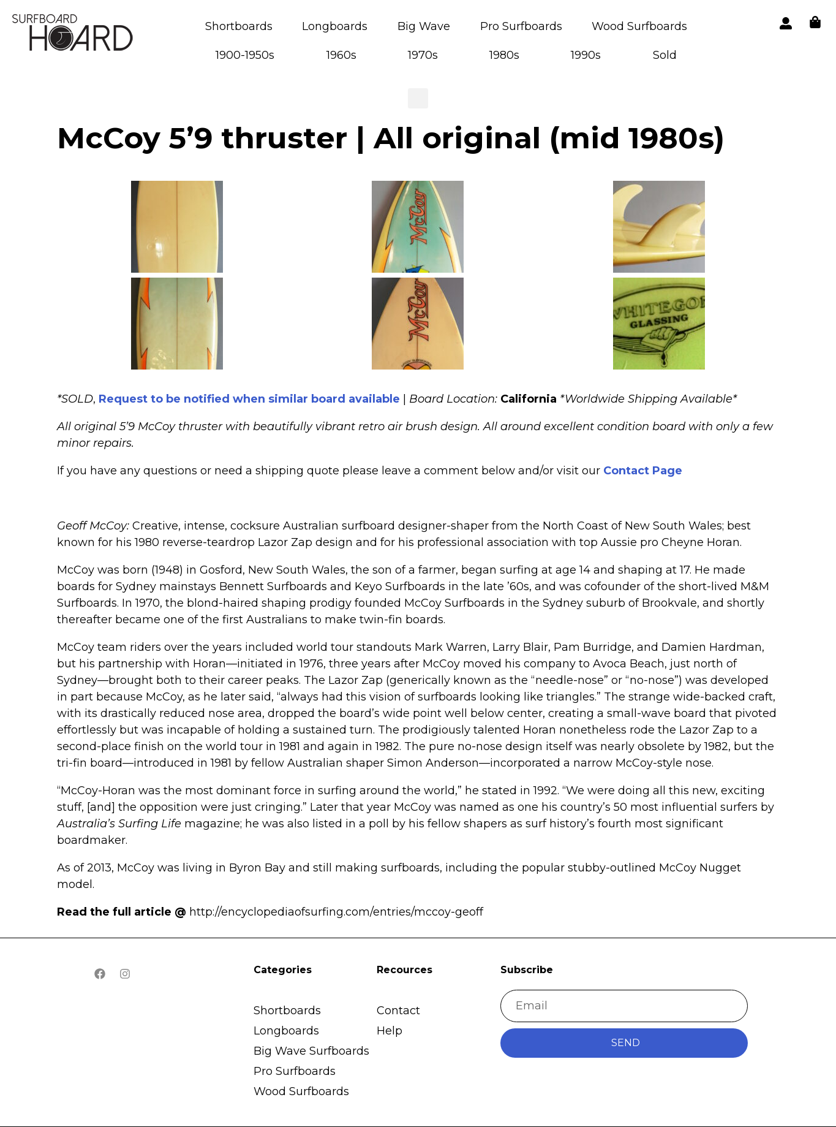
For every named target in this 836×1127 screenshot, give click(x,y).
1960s (341, 55)
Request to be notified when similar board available (249, 399)
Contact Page (642, 470)
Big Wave (423, 26)
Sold (665, 55)
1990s (586, 55)
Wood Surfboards (639, 26)
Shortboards (239, 26)
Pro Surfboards (521, 26)
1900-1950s (245, 55)
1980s (504, 55)
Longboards (334, 26)
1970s (423, 55)
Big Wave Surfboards (311, 1051)
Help (389, 1031)
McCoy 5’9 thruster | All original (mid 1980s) (391, 138)
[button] (73, 34)
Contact (398, 1010)
